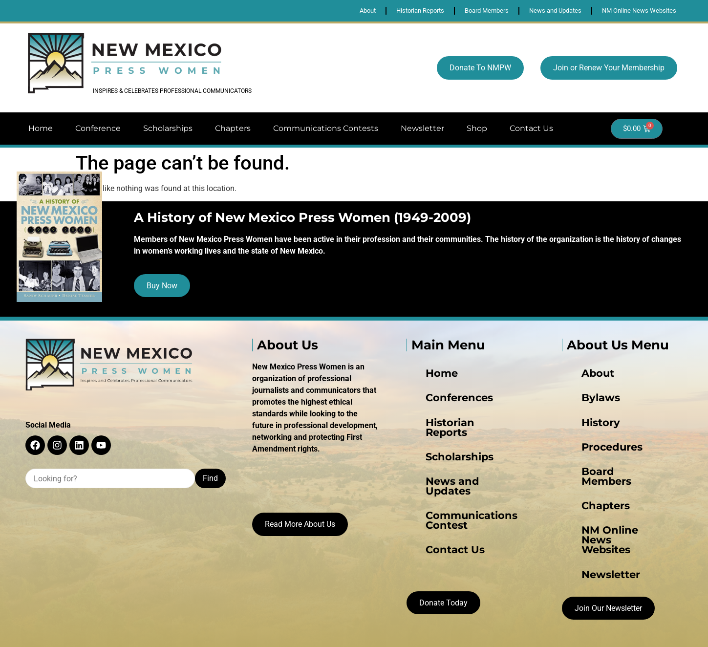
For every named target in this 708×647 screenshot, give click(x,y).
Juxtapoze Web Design (441, 630)
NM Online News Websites (613, 500)
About (577, 382)
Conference (98, 128)
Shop (477, 128)
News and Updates (444, 460)
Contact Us (531, 128)
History (578, 421)
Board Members (594, 460)
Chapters (233, 128)
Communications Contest (456, 480)
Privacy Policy (352, 630)
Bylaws (578, 402)
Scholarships (168, 128)
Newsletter (422, 128)
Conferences (432, 402)
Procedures (586, 441)
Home (40, 128)
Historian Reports (441, 421)
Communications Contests (325, 128)
